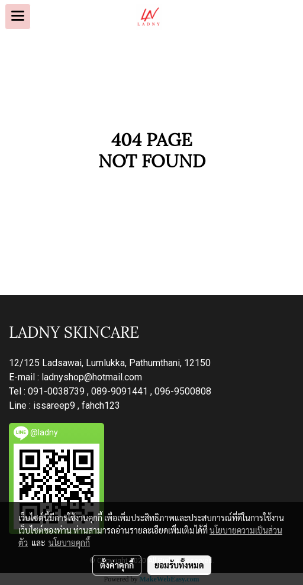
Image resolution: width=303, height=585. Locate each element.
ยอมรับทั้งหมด (179, 565)
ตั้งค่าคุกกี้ (117, 565)
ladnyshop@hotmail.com (91, 377)
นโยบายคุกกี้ (69, 542)
